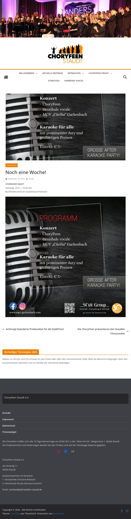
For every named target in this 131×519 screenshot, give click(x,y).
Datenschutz (8, 425)
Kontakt (6, 412)
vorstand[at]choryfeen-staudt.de (25, 489)
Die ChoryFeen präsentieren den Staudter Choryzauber (103, 331)
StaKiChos (54, 80)
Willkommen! (26, 73)
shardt (31, 178)
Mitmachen (74, 73)
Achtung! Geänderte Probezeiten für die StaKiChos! (33, 329)
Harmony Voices (73, 80)
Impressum (8, 419)
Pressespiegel (9, 431)
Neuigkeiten (11, 165)
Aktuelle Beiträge (52, 73)
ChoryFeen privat (99, 73)
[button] (36, 73)
